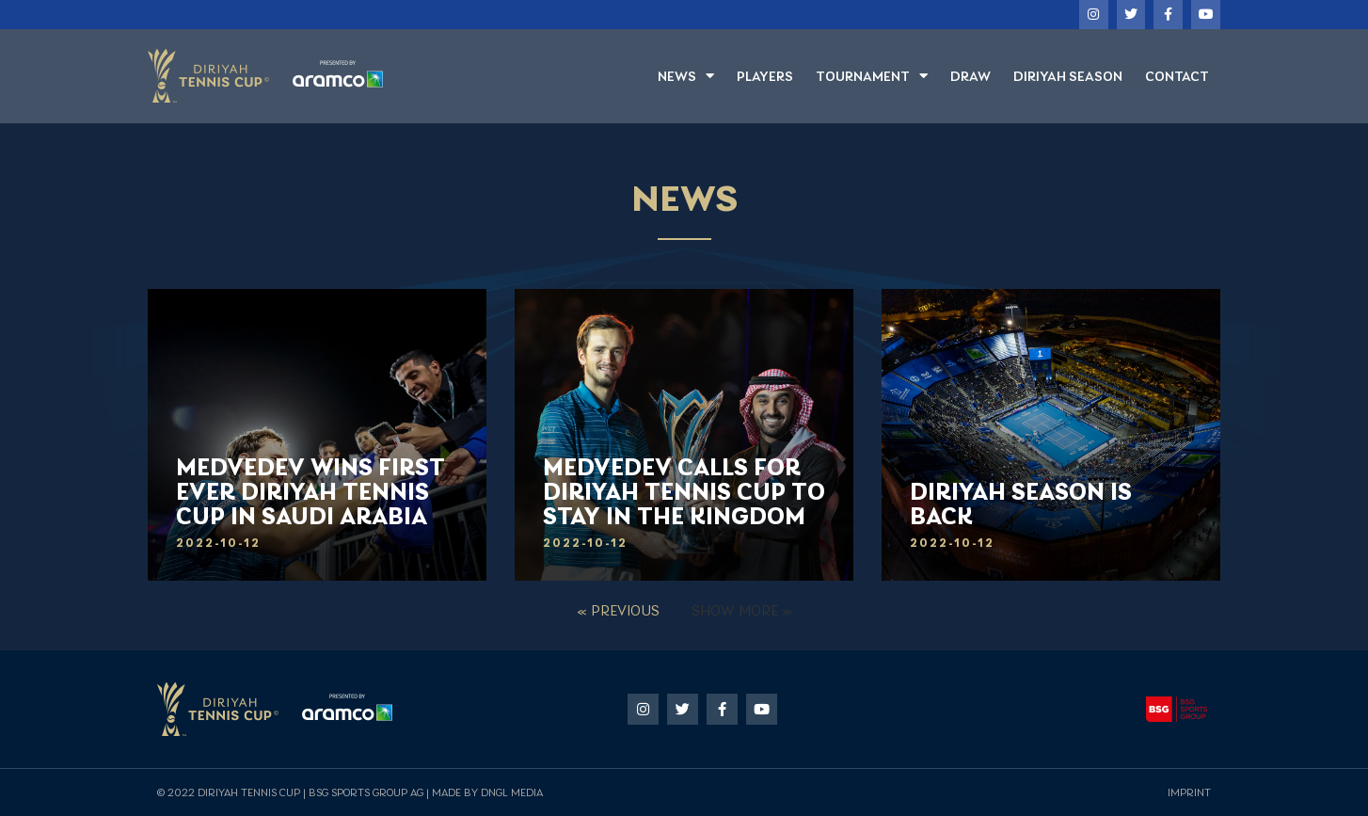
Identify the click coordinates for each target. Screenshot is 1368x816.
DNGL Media (512, 792)
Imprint (1189, 792)
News (686, 75)
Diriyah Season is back (1021, 504)
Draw (970, 76)
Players (765, 76)
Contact (1177, 76)
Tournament (872, 75)
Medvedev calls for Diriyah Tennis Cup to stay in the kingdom (684, 492)
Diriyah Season (1067, 76)
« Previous (618, 610)
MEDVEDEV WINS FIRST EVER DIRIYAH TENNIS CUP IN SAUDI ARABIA (310, 492)
